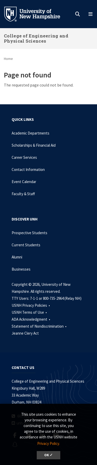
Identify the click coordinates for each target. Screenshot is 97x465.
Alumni (17, 257)
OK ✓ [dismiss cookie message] (48, 455)
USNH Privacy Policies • (31, 305)
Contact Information (28, 169)
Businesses (21, 269)
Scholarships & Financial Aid (34, 145)
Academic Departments (30, 133)
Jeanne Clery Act (25, 333)
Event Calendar (24, 181)
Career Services (24, 157)
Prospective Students (29, 232)
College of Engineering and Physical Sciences (36, 38)
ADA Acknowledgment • (31, 319)
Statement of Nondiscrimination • (39, 326)
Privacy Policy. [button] (48, 443)
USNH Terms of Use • (30, 312)
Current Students (26, 244)
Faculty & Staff (23, 193)
